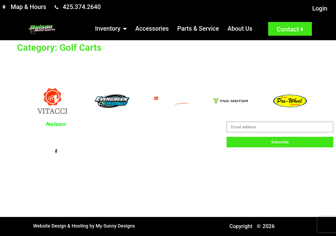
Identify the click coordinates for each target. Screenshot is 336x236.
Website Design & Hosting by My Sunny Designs (84, 226)
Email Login (68, 178)
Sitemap (104, 178)
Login (319, 8)
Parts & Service (198, 28)
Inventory (111, 28)
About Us (239, 28)
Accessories (152, 28)
